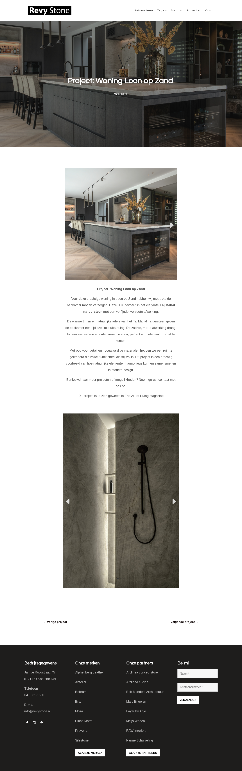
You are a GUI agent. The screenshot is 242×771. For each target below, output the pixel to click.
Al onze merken (90, 752)
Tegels (162, 10)
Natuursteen (143, 10)
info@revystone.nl (37, 711)
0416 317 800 (34, 695)
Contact (211, 10)
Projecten (194, 10)
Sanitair (177, 10)
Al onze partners (143, 752)
